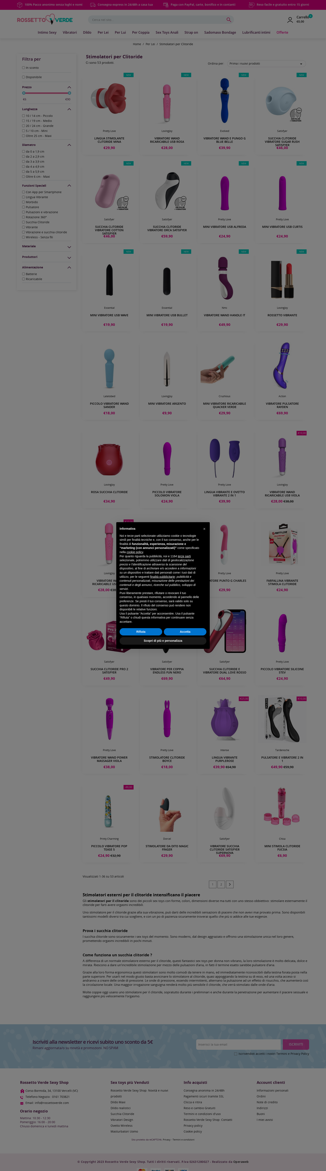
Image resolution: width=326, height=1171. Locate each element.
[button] (204, 529)
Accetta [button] (185, 631)
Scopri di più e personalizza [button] (163, 640)
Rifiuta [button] (140, 631)
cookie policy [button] (134, 552)
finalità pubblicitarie (162, 576)
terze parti (184, 556)
